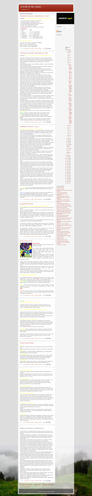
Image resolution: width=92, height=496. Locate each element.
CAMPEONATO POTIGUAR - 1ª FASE (29, 126)
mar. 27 (69, 127)
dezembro (69, 152)
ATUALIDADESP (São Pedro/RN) (62, 203)
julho (68, 142)
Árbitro (35, 321)
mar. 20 (69, 52)
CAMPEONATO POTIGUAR (26, 204)
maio (68, 139)
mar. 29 (69, 132)
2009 (67, 156)
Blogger (53, 491)
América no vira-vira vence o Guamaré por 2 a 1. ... (70, 67)
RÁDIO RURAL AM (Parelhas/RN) (63, 215)
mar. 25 (69, 62)
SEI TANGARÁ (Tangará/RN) (62, 192)
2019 (67, 172)
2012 (67, 161)
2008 (67, 155)
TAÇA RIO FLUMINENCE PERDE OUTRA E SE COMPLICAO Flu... (70, 89)
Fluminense (28, 325)
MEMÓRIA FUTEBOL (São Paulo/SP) (63, 211)
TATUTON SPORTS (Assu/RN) (62, 234)
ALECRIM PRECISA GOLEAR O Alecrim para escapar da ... (70, 75)
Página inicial (37, 484)
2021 (67, 175)
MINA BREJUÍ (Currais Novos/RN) (63, 241)
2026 (67, 183)
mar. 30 (69, 135)
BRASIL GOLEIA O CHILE (26, 241)
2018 (67, 170)
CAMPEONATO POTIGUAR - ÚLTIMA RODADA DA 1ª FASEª (34, 16)
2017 (67, 169)
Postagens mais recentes (26, 484)
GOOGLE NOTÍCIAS (60, 187)
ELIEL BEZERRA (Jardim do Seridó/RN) (64, 235)
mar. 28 (69, 130)
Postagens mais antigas (48, 484)
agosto (68, 144)
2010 (67, 158)
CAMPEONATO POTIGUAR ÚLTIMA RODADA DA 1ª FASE (34, 53)
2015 (67, 166)
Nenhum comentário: (38, 48)
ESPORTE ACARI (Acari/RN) (62, 207)
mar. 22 (69, 57)
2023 (67, 178)
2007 (67, 49)
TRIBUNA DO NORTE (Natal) (62, 239)
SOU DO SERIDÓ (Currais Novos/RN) (63, 232)
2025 (67, 181)
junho (68, 141)
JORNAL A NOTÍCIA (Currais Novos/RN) (64, 227)
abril (68, 138)
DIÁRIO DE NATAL (60, 238)
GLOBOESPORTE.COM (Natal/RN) (63, 199)
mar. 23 (69, 59)
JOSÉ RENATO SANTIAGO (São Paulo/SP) (64, 210)
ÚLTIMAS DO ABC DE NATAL (27, 343)
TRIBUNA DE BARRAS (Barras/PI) (63, 196)
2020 (67, 173)
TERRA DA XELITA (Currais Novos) (63, 231)
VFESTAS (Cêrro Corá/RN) (61, 244)
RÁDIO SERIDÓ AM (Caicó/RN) (62, 216)
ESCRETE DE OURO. (30, 7)
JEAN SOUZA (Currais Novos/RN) (63, 223)
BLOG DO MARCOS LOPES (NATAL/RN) (64, 206)
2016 (67, 167)
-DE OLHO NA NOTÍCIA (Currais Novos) (64, 204)
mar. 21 (69, 54)
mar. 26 (69, 125)
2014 (67, 164)
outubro (68, 148)
